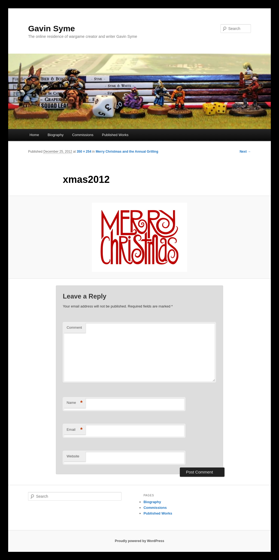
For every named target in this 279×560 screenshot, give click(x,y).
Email (74, 430)
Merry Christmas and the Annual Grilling (127, 151)
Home (34, 135)
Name (74, 403)
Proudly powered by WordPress (139, 541)
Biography (56, 135)
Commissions (82, 135)
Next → (245, 151)
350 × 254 (84, 151)
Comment (74, 327)
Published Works (115, 135)
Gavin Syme (51, 28)
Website (72, 456)
